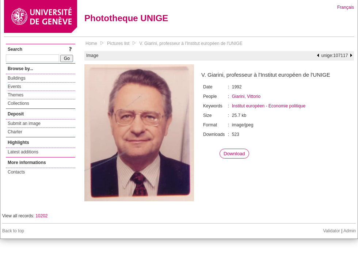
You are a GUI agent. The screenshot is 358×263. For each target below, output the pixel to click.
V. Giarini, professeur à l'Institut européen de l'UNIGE (190, 43)
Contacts (16, 172)
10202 (41, 215)
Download (234, 153)
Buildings (17, 78)
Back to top (13, 230)
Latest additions (23, 152)
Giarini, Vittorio (246, 96)
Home (91, 43)
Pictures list (118, 43)
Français (345, 7)
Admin (349, 230)
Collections (18, 103)
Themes (15, 95)
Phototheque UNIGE (126, 18)
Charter (15, 131)
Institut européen (248, 105)
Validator (331, 230)
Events (14, 86)
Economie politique (286, 105)
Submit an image (24, 123)
